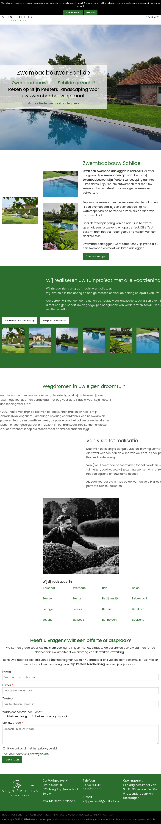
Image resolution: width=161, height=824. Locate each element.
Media (97, 814)
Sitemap (127, 819)
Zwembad (71, 814)
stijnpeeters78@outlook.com (102, 801)
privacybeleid (39, 754)
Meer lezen (90, 12)
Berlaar (77, 609)
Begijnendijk (110, 598)
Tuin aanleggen (33, 814)
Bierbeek (78, 620)
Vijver (48, 814)
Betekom (138, 609)
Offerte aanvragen (96, 256)
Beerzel (77, 598)
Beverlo (48, 620)
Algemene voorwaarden (69, 819)
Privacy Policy (94, 819)
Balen (136, 588)
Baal (105, 588)
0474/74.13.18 (92, 785)
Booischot (138, 620)
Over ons (16, 814)
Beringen (49, 609)
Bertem (107, 609)
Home (5, 814)
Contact (152, 17)
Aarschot (49, 588)
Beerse (47, 598)
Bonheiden (109, 620)
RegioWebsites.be (145, 819)
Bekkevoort (139, 598)
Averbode (79, 588)
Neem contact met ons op (20, 320)
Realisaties (85, 814)
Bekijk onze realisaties (55, 320)
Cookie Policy (112, 819)
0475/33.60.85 (92, 789)
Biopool (59, 814)
